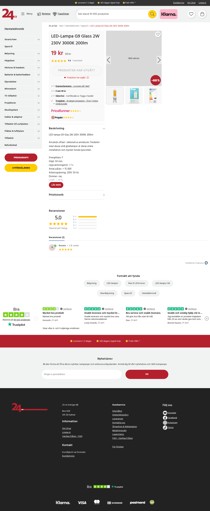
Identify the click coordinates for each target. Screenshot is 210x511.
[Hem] (9, 14)
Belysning (9, 54)
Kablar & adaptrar (13, 117)
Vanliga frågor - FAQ (72, 436)
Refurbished (11, 145)
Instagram (172, 422)
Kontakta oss (118, 423)
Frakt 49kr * (130, 3)
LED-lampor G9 (162, 283)
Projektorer (10, 103)
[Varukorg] (202, 14)
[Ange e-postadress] (82, 374)
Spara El (8, 46)
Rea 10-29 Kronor (136, 283)
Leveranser (117, 419)
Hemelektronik (14, 29)
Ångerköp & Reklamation (124, 427)
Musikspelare (11, 110)
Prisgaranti (21, 157)
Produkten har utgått (76, 70)
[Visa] (104, 195)
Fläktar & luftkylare (14, 131)
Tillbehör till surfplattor (16, 124)
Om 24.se (191, 3)
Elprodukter (10, 82)
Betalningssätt (119, 431)
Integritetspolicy (120, 415)
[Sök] (117, 14)
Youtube (172, 413)
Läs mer (56, 185)
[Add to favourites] (158, 34)
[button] (152, 502)
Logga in (202, 3)
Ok (146, 374)
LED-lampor (112, 283)
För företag (118, 447)
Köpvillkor (117, 411)
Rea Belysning (107, 293)
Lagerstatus (118, 434)
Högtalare (9, 61)
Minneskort (10, 89)
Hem (61, 26)
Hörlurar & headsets (14, 68)
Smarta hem (11, 39)
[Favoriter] (191, 14)
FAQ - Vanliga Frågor (122, 438)
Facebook (172, 418)
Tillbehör (9, 138)
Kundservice (178, 3)
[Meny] (26, 14)
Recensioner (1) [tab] (56, 237)
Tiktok (171, 427)
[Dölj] (104, 128)
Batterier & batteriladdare (17, 75)
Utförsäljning (21, 168)
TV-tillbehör (11, 96)
